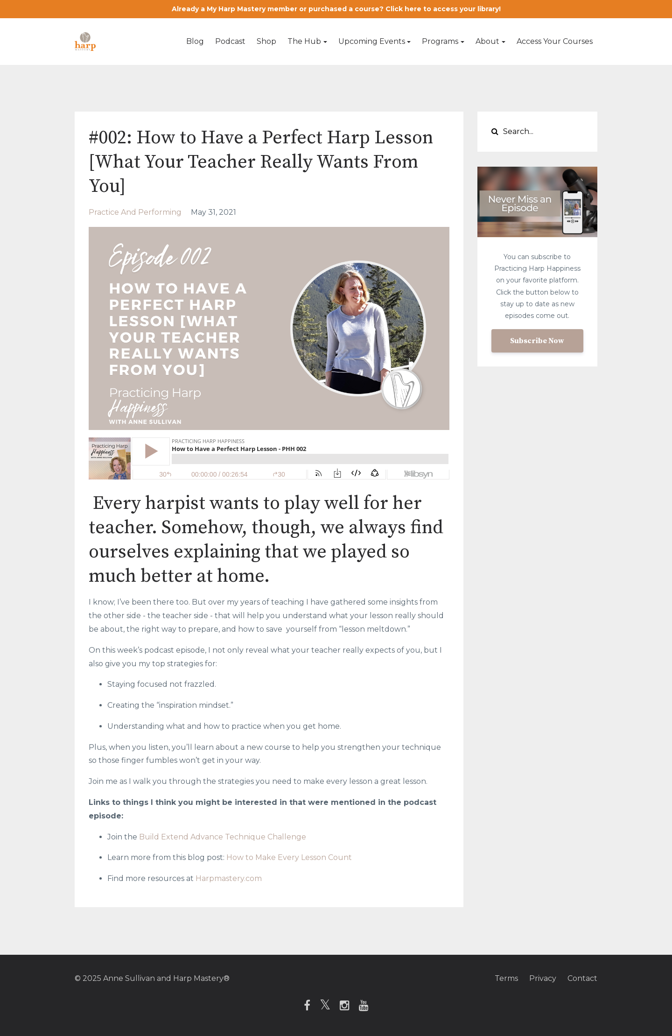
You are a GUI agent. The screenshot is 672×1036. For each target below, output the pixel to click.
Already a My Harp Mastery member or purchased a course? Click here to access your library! (336, 9)
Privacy (542, 978)
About (487, 41)
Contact (582, 978)
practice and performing (135, 212)
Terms (506, 978)
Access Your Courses (555, 41)
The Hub (304, 41)
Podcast (230, 41)
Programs (440, 41)
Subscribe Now (537, 340)
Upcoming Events (371, 41)
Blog (195, 41)
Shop (266, 41)
